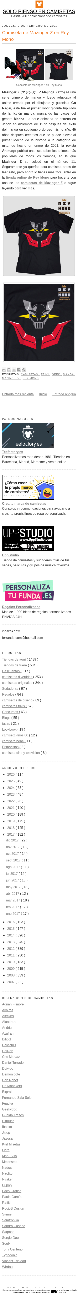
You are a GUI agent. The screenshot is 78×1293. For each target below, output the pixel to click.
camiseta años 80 (15, 735)
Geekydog (9, 1109)
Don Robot (10, 1080)
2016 (11, 922)
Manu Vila (9, 1156)
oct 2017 (13, 853)
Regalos (8, 694)
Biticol (6, 1039)
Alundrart (9, 1022)
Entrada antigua (64, 394)
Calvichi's (9, 1045)
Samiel (7, 1214)
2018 (11, 828)
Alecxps (8, 1016)
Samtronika (10, 1220)
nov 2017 (13, 847)
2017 (11, 834)
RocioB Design (13, 1208)
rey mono (31, 378)
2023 (11, 794)
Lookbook (9, 729)
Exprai (6, 1092)
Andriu (7, 1027)
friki (45, 374)
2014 (11, 935)
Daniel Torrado (13, 1062)
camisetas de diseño (17, 700)
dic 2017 (13, 840)
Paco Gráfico (11, 1191)
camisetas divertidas (17, 677)
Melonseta (9, 1162)
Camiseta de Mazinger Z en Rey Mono (39, 84)
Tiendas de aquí (14, 659)
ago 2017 (13, 867)
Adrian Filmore (13, 1004)
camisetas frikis (14, 706)
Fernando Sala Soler (17, 1097)
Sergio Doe (10, 1237)
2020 (11, 814)
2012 (11, 948)
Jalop (6, 1132)
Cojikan (7, 1051)
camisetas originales (17, 683)
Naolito (7, 1173)
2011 (11, 955)
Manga (69, 374)
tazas (6, 723)
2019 (11, 821)
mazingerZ (11, 378)
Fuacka (7, 1103)
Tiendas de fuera (15, 665)
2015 (11, 928)
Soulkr (6, 1243)
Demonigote (11, 1074)
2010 (11, 962)
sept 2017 (14, 860)
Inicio (43, 394)
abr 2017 (13, 893)
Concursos (10, 712)
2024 (11, 788)
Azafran (8, 1033)
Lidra (6, 1150)
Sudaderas (10, 688)
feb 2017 (13, 907)
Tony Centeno (12, 1249)
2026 (11, 774)
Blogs (6, 718)
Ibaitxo (7, 1127)
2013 (11, 942)
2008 (11, 975)
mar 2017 (13, 900)
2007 (11, 982)
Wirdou (7, 1267)
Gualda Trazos (13, 1115)
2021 (11, 808)
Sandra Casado (13, 1226)
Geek (56, 374)
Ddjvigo (7, 1068)
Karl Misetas (11, 1144)
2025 (11, 781)
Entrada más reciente (18, 394)
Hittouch (8, 1121)
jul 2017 (12, 873)
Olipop (7, 1185)
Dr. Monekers (12, 1086)
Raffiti (6, 1202)
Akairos (7, 1010)
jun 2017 (13, 880)
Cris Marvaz (11, 1057)
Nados (7, 1167)
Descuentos (11, 671)
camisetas (30, 374)
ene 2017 (13, 913)
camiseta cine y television (21, 753)
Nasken (7, 1179)
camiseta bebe (13, 741)
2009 (11, 968)
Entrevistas (11, 747)
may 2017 (14, 887)
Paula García (11, 1197)
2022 (11, 801)
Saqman (8, 1232)
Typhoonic (9, 1255)
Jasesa (7, 1138)
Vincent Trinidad (14, 1261)
